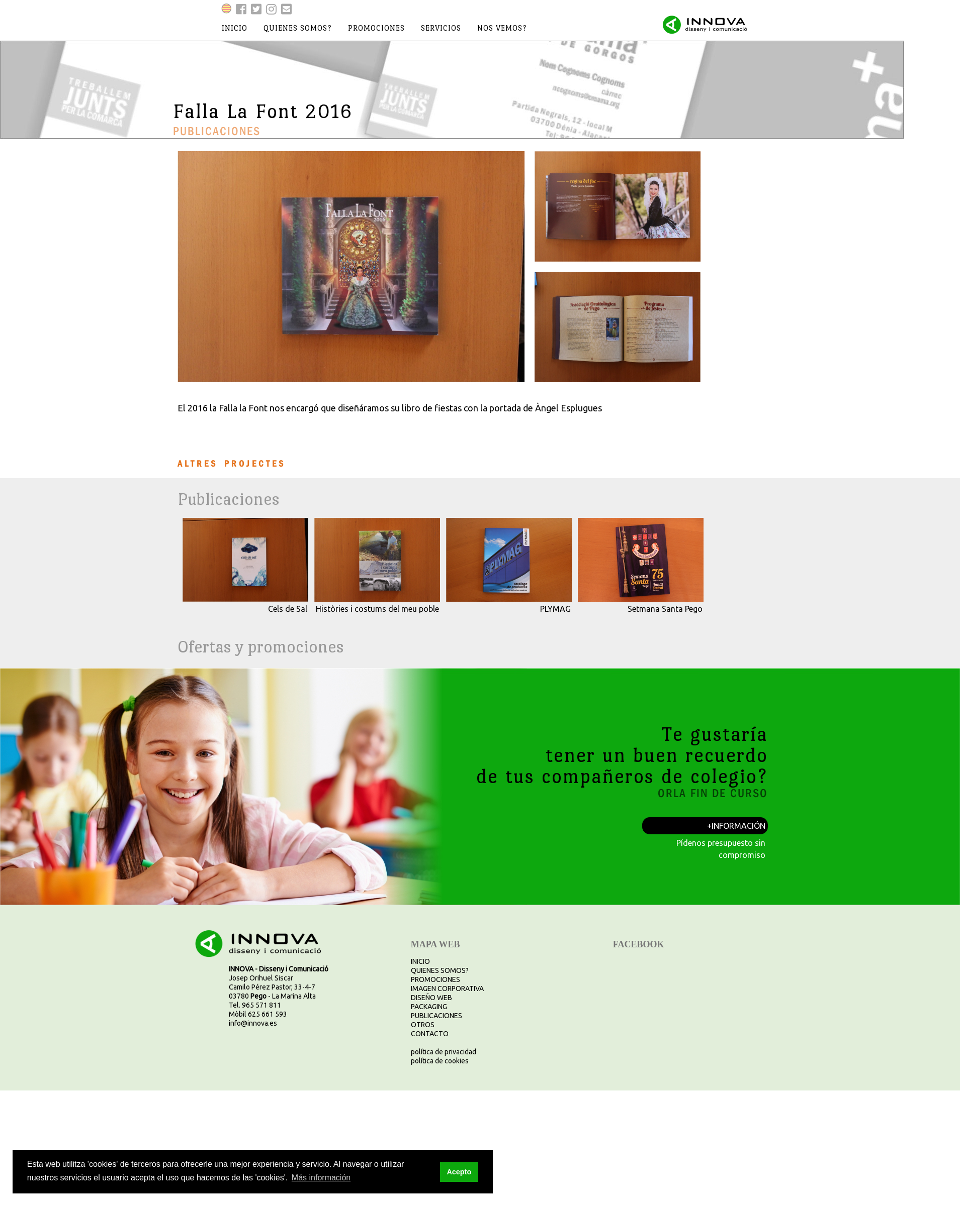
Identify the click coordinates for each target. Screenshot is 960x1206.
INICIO (420, 961)
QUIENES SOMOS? (440, 970)
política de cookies (440, 1061)
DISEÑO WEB (431, 998)
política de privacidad (443, 1052)
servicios (441, 28)
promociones (376, 28)
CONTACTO (430, 1034)
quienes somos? (298, 28)
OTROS (422, 1025)
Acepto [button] (459, 1172)
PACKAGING (429, 1007)
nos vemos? (502, 28)
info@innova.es (253, 1023)
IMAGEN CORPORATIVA (447, 988)
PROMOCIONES (435, 979)
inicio (234, 28)
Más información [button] (321, 1177)
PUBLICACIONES (436, 1016)
